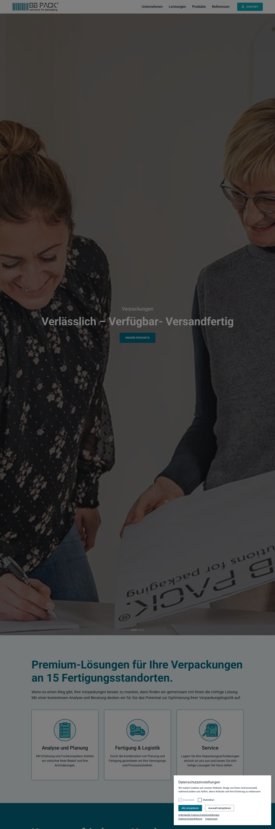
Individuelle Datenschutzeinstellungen (198, 815)
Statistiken (208, 799)
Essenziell (188, 799)
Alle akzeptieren (190, 808)
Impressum (211, 818)
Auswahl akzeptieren (219, 808)
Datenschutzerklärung (190, 818)
